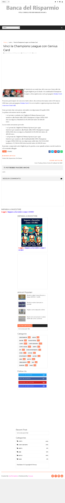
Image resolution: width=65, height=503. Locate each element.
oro (33, 362)
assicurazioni (23, 337)
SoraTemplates (13, 476)
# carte (10, 151)
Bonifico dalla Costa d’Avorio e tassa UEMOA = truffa (36, 296)
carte (10, 42)
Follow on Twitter (32, 375)
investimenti (23, 356)
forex (21, 353)
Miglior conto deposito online (36, 310)
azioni (34, 337)
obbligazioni (23, 362)
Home (5, 42)
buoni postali (32, 340)
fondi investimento (32, 349)
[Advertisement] (17, 71)
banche (21, 340)
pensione (21, 365)
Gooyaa (30, 476)
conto (21, 343)
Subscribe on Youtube (32, 382)
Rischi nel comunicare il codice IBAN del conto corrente (36, 318)
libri (20, 359)
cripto (35, 346)
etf (20, 349)
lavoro (35, 356)
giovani (30, 353)
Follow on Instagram (32, 386)
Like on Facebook (32, 378)
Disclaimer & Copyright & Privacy (27, 464)
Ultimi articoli (25, 325)
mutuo (29, 359)
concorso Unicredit (9, 105)
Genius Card (58, 94)
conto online (23, 346)
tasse (31, 365)
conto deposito (33, 343)
